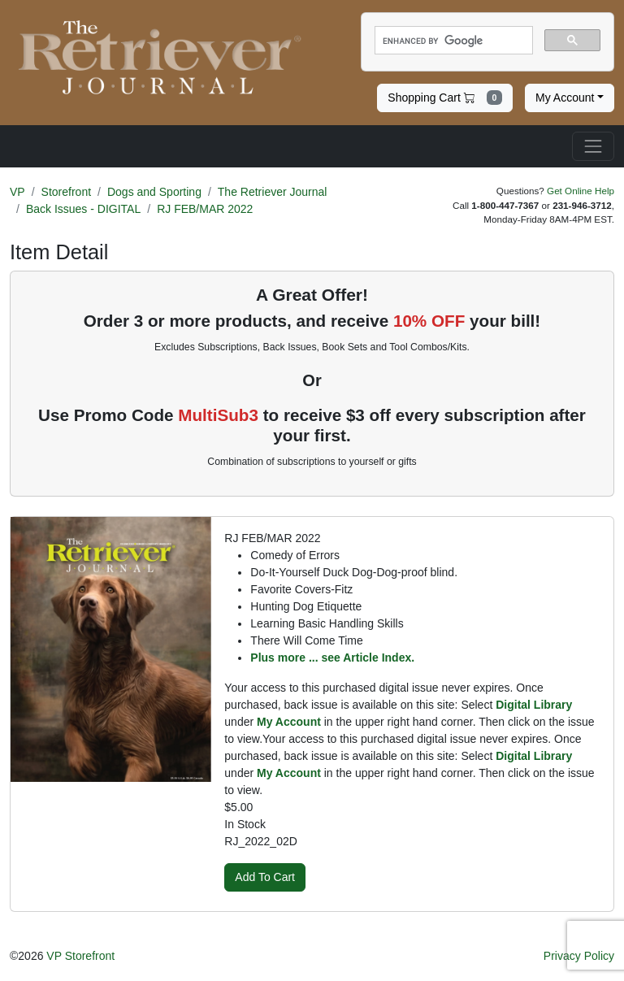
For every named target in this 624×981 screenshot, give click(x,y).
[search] (452, 40)
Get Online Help (580, 190)
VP (17, 191)
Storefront (66, 191)
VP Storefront (80, 955)
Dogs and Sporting (154, 191)
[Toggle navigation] (593, 146)
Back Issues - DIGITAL (83, 208)
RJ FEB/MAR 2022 (205, 208)
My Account (564, 97)
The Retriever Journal (272, 191)
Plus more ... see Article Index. (332, 657)
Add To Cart (265, 876)
